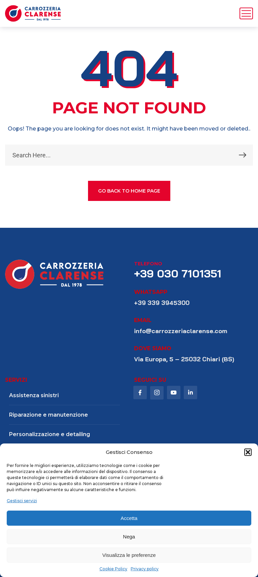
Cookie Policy (113, 568)
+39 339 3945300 (161, 303)
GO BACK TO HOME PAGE (129, 191)
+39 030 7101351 (177, 273)
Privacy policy (145, 568)
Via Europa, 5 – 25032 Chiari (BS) (184, 359)
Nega (129, 536)
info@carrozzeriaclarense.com (180, 331)
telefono (148, 264)
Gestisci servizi (22, 500)
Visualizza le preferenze (129, 555)
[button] (248, 452)
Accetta (129, 518)
